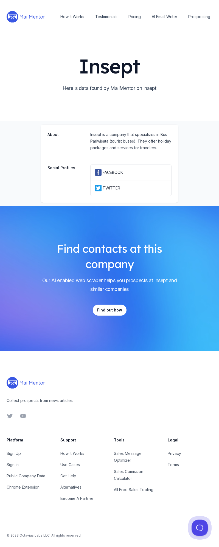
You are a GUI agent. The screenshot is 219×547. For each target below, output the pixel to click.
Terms (173, 464)
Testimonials (106, 16)
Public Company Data (26, 476)
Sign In (13, 464)
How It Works (72, 16)
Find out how (109, 310)
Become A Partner (76, 498)
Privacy (174, 453)
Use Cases (70, 464)
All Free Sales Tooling (133, 489)
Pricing (134, 16)
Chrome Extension (23, 487)
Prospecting (199, 16)
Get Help (68, 476)
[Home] (26, 16)
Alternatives (71, 487)
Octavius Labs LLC (34, 535)
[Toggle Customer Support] (199, 527)
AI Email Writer (164, 16)
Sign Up (14, 453)
